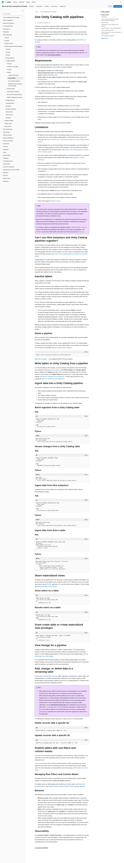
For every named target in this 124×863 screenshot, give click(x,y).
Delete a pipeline (42, 359)
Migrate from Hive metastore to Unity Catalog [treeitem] (15, 85)
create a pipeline (55, 370)
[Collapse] (23, 10)
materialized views (52, 75)
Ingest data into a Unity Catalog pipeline (111, 28)
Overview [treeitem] (6, 37)
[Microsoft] (3, 2)
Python (71, 269)
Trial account (117, 6)
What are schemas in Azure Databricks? (53, 378)
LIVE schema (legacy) (54, 55)
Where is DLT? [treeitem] (9, 114)
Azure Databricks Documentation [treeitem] (11, 17)
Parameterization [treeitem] (10, 103)
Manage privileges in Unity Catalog (47, 586)
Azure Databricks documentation (48, 11)
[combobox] (12, 14)
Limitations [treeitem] (8, 117)
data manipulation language (50, 676)
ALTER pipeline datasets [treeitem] (13, 91)
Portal (110, 6)
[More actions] (87, 12)
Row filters (38, 755)
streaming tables (42, 79)
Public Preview (56, 201)
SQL (77, 269)
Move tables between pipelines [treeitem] (14, 94)
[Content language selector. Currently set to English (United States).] (9, 860)
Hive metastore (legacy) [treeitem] (14, 81)
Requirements (105, 14)
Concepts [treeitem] (8, 52)
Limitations (104, 17)
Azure (36, 11)
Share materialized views (107, 30)
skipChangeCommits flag (58, 705)
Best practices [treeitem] (9, 111)
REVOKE (48, 584)
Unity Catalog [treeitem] (11, 78)
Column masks (39, 763)
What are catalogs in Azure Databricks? (54, 376)
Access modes (59, 93)
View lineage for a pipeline (107, 35)
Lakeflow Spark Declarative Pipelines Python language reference (66, 786)
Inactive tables (104, 22)
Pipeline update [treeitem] (11, 88)
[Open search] (120, 2)
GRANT (68, 582)
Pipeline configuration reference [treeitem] (15, 97)
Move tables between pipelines (63, 347)
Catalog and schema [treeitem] (13, 75)
